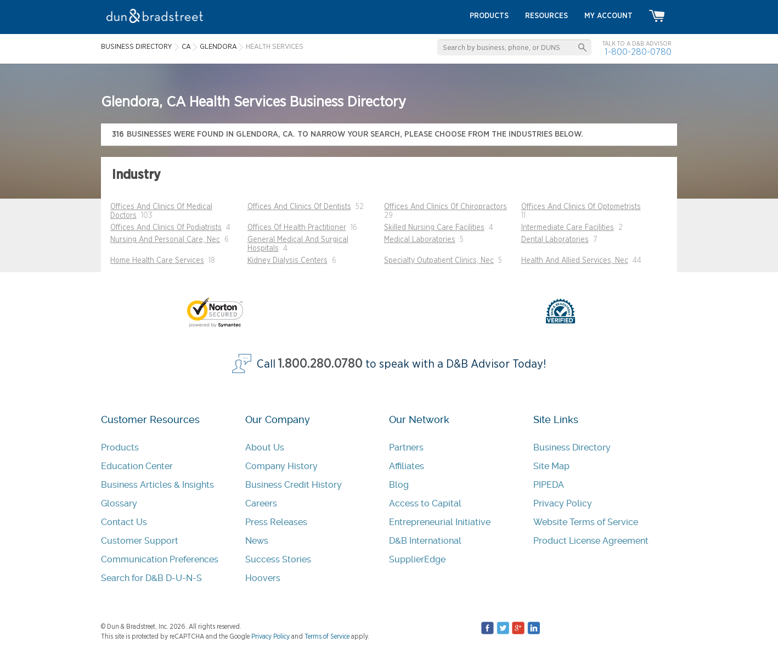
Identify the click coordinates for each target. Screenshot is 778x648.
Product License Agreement (591, 541)
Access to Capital (425, 503)
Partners (406, 447)
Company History (281, 466)
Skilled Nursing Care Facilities (434, 228)
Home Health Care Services (157, 260)
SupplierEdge (417, 559)
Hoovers (262, 578)
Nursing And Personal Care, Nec (165, 240)
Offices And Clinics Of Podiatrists (166, 228)
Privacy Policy (562, 503)
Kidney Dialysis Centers (287, 260)
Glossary (119, 503)
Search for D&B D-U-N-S (151, 578)
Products (120, 447)
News (256, 541)
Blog (399, 485)
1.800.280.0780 (320, 364)
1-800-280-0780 (638, 52)
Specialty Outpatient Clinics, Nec (439, 260)
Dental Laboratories (555, 240)
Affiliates (406, 466)
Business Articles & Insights (157, 485)
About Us (264, 447)
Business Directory (572, 447)
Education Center (137, 466)
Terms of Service (327, 636)
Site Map (551, 466)
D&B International (425, 541)
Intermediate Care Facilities (567, 228)
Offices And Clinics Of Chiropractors (445, 207)
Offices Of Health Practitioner (296, 228)
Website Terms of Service (585, 522)
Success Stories (278, 559)
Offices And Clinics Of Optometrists (581, 207)
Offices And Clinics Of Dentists (299, 207)
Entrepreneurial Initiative (440, 522)
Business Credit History (293, 485)
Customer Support (139, 541)
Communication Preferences (159, 559)
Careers (261, 503)
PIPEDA (548, 485)
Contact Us (124, 522)
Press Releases (276, 522)
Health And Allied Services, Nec (574, 260)
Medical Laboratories (419, 240)
